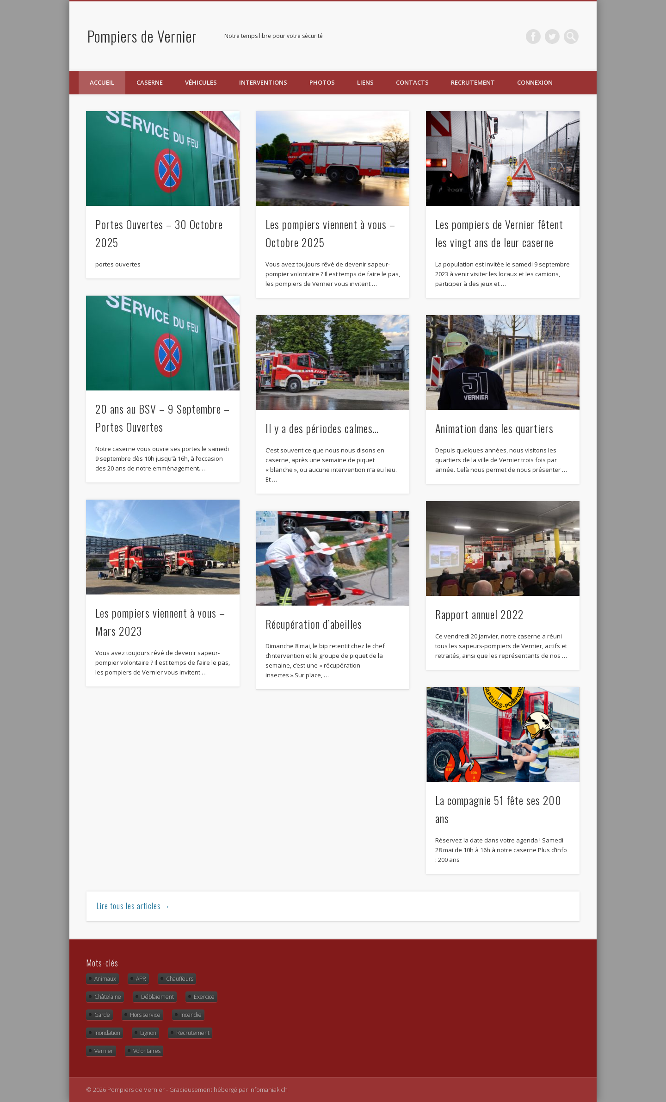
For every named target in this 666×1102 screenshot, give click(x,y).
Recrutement (473, 82)
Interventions (263, 82)
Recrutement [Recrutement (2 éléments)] (193, 1033)
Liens (365, 82)
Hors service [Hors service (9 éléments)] (145, 1015)
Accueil (102, 82)
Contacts (412, 82)
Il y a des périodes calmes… (322, 428)
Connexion (535, 82)
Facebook (533, 36)
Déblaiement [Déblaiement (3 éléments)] (157, 997)
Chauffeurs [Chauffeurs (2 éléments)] (179, 979)
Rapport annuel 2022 (479, 614)
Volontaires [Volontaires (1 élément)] (146, 1051)
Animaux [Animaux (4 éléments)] (105, 979)
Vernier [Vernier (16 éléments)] (103, 1051)
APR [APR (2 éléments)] (141, 979)
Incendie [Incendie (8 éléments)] (191, 1015)
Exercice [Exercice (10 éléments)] (204, 997)
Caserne (149, 82)
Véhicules (201, 82)
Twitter (552, 36)
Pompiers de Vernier (142, 36)
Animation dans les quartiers (494, 428)
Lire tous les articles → (134, 905)
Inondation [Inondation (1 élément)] (107, 1033)
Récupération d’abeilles (313, 623)
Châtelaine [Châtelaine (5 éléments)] (107, 997)
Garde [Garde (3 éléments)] (102, 1015)
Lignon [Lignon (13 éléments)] (148, 1033)
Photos (322, 82)
